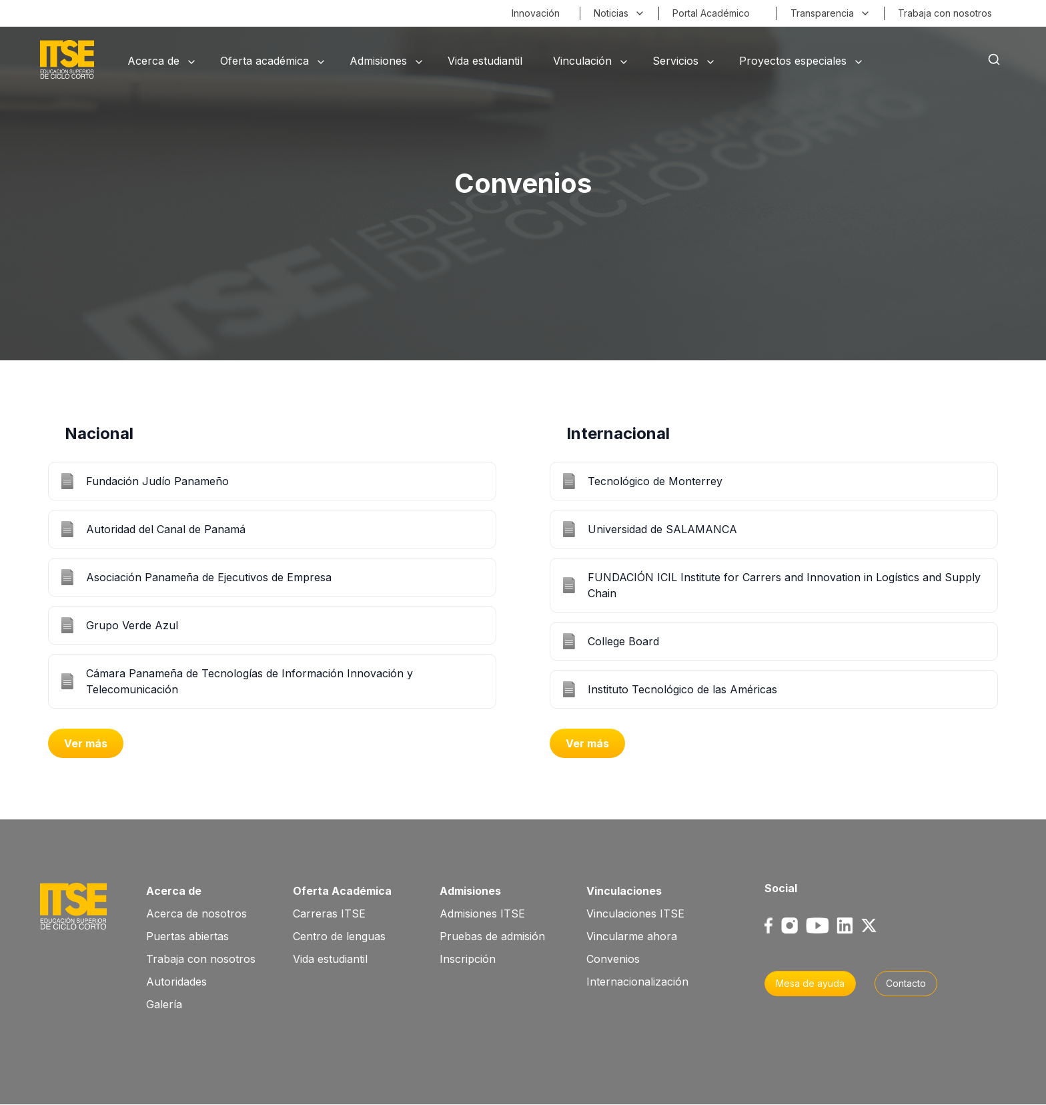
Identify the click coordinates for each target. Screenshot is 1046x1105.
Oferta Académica (342, 890)
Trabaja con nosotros (200, 959)
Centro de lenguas (339, 936)
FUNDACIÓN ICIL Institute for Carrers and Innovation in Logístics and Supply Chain (784, 585)
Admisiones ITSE (482, 913)
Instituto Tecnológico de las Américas (682, 689)
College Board (623, 641)
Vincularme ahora (631, 936)
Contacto (906, 983)
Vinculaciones (624, 890)
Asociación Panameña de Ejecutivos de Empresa (209, 577)
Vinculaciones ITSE (635, 913)
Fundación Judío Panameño (157, 481)
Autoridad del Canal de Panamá (165, 529)
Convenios (613, 959)
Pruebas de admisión (492, 936)
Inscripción (468, 959)
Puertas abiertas (187, 936)
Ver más (85, 743)
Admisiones (470, 890)
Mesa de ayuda (810, 983)
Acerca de (173, 890)
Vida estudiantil (330, 959)
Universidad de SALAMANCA (662, 529)
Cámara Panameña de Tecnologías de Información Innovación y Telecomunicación (249, 681)
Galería (164, 1004)
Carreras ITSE (329, 913)
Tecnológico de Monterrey (655, 481)
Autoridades (176, 981)
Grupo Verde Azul (132, 625)
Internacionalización (637, 981)
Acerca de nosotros (196, 913)
